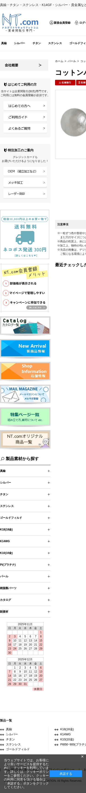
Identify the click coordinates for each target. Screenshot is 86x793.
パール (72, 61)
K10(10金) (6, 553)
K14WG (5, 541)
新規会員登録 (62, 22)
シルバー (19, 43)
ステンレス (55, 43)
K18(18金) (6, 529)
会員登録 (27, 95)
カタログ (5, 599)
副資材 (4, 611)
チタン (37, 43)
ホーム (59, 61)
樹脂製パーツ (8, 588)
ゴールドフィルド (11, 517)
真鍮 (4, 43)
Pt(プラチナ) (8, 564)
